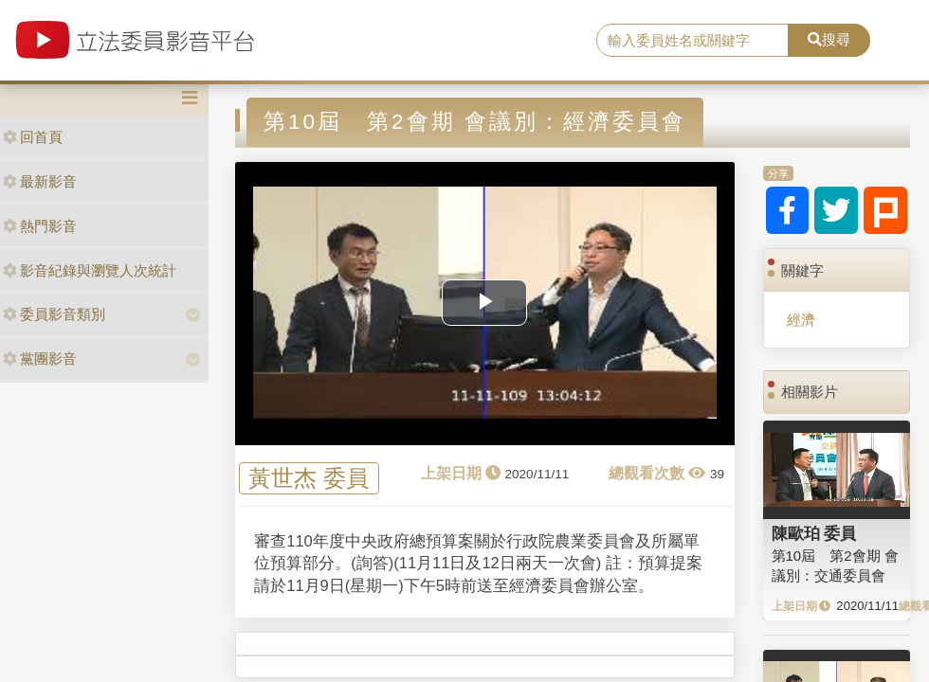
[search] (692, 41)
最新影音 (40, 181)
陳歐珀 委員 (814, 533)
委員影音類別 (54, 314)
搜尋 (829, 39)
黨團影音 (40, 358)
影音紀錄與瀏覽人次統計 (89, 270)
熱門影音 (40, 226)
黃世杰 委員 (308, 478)
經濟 (801, 320)
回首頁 (33, 137)
